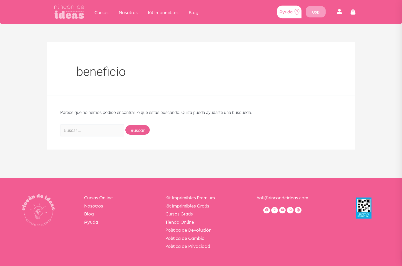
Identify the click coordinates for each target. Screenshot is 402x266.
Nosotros (128, 12)
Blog (193, 12)
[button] (339, 12)
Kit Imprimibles (163, 12)
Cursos (101, 12)
